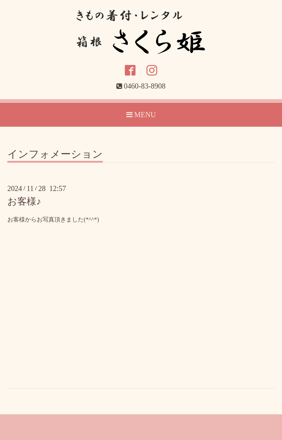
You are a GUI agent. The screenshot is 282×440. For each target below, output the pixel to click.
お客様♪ (24, 201)
